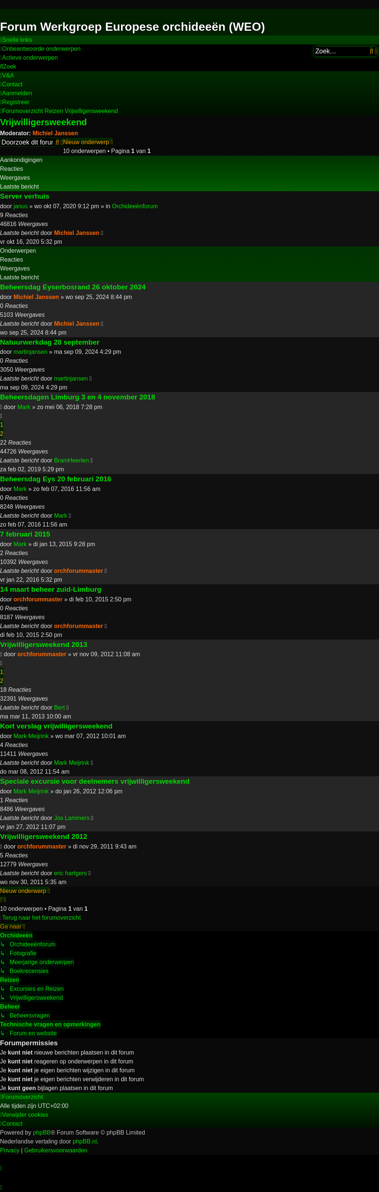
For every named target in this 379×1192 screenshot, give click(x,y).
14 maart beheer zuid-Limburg (50, 589)
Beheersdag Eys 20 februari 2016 (55, 479)
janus (20, 206)
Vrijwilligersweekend (43, 122)
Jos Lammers (72, 818)
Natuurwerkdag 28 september (50, 342)
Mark (24, 407)
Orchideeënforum (135, 206)
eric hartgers (70, 873)
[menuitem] (40, 48)
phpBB (42, 1132)
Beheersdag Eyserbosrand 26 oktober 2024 (73, 287)
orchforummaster (78, 571)
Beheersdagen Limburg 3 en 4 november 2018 (77, 397)
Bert (59, 707)
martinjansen (30, 352)
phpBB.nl (85, 1141)
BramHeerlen (71, 460)
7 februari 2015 (25, 534)
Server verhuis (24, 196)
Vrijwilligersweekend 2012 (43, 836)
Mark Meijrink (30, 736)
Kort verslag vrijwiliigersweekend (56, 726)
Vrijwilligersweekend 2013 (43, 644)
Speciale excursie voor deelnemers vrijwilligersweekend (95, 781)
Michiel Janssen (55, 133)
